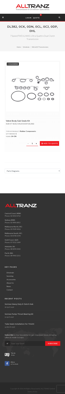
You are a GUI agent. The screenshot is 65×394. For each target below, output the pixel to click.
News (9, 286)
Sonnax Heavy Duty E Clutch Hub (19, 304)
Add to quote (49, 143)
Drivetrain (26, 47)
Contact (10, 290)
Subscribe (53, 343)
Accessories (11, 279)
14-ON (13, 136)
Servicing (10, 276)
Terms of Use (32, 392)
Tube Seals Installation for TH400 (19, 324)
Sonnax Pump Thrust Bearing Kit (19, 314)
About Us (10, 283)
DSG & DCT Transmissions (40, 47)
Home (19, 47)
